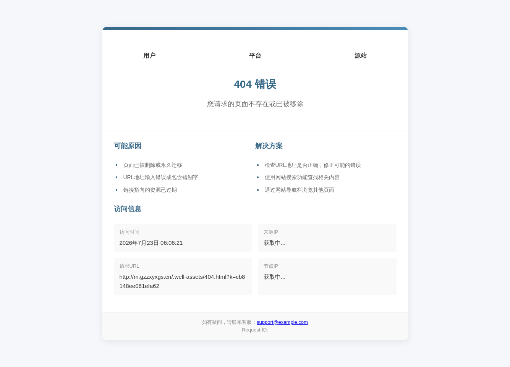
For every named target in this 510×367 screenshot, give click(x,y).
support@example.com (282, 322)
